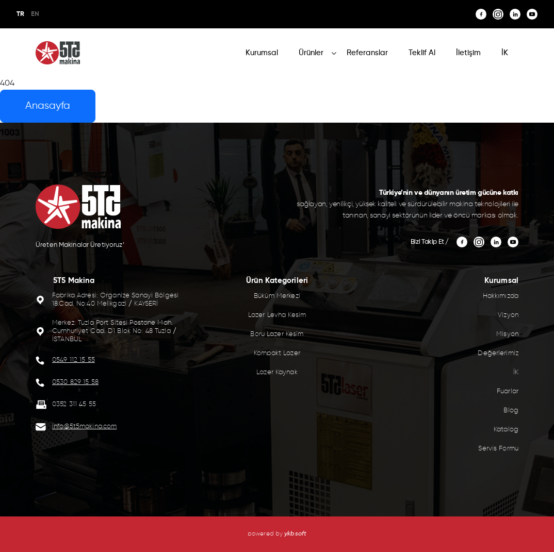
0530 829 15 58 (75, 382)
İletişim (468, 53)
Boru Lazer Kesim (276, 334)
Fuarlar (507, 391)
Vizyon (508, 315)
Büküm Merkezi (277, 296)
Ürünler (311, 53)
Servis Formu (498, 448)
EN (35, 14)
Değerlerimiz (498, 353)
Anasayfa (47, 106)
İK (504, 53)
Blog (510, 410)
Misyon (507, 334)
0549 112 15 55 (73, 360)
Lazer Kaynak (277, 372)
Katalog (506, 429)
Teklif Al (422, 53)
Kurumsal (262, 53)
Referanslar (367, 53)
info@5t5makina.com (84, 426)
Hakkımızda (500, 296)
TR (20, 14)
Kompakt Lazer (277, 353)
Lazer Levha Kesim (277, 315)
